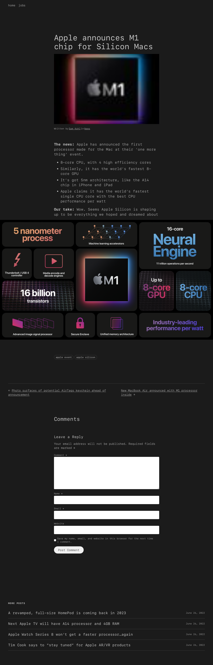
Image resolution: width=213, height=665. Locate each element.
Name (58, 493)
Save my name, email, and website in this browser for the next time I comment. (105, 540)
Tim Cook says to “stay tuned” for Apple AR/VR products (69, 645)
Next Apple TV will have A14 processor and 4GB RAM (63, 624)
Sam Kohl (74, 128)
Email (59, 508)
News (87, 128)
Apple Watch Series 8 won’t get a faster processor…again (70, 634)
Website (59, 523)
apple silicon (85, 357)
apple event (64, 357)
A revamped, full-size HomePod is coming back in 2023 (67, 613)
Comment (60, 455)
